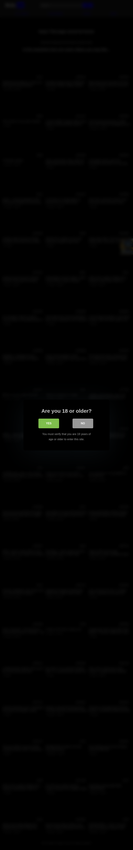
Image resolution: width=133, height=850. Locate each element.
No (83, 423)
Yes (49, 423)
